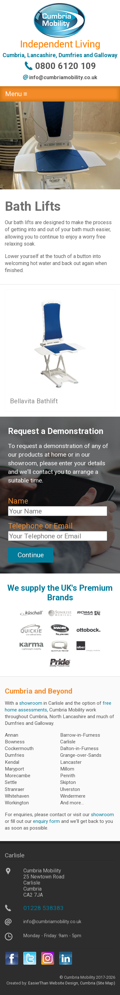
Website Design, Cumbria (72, 983)
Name (18, 501)
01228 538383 (43, 908)
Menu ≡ (16, 94)
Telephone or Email (40, 526)
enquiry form (46, 821)
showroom (30, 703)
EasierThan (38, 983)
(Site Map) (105, 983)
